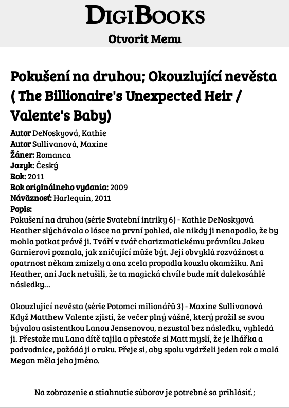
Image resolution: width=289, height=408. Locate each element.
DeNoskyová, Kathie (69, 132)
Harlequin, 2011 (82, 197)
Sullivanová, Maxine (70, 143)
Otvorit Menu (144, 38)
